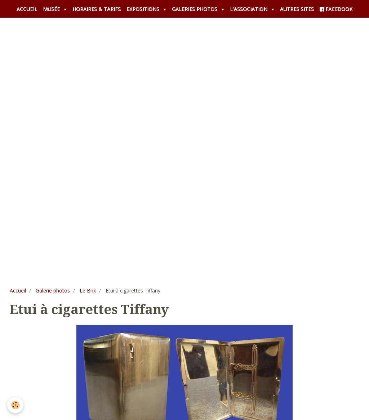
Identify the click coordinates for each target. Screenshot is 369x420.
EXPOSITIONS (143, 8)
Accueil (18, 290)
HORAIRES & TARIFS (96, 8)
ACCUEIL (27, 8)
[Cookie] (15, 405)
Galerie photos (53, 290)
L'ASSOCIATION (249, 8)
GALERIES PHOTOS (195, 8)
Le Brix (88, 290)
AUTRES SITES (297, 8)
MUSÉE (52, 8)
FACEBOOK (336, 8)
